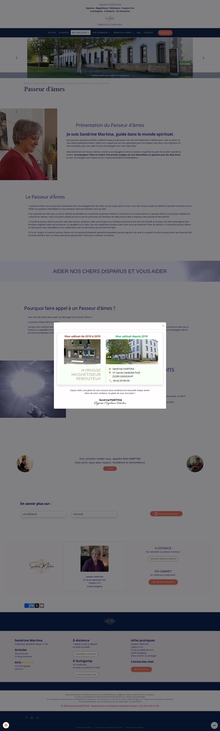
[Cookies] (6, 725)
